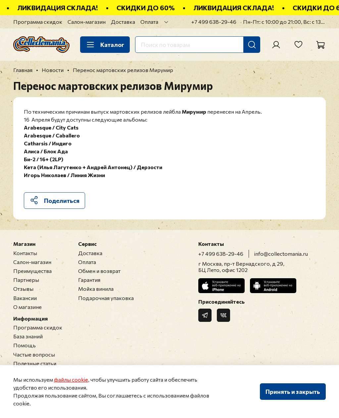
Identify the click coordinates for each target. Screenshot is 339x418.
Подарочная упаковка (106, 298)
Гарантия (89, 280)
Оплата (149, 22)
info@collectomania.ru (281, 253)
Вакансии (25, 298)
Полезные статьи (34, 363)
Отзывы (23, 288)
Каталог (105, 44)
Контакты (25, 253)
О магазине (27, 307)
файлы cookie (71, 379)
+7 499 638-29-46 (213, 22)
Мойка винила (96, 288)
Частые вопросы (34, 354)
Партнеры (26, 280)
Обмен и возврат (99, 271)
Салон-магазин (87, 22)
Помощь (24, 345)
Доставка (123, 22)
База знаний (28, 336)
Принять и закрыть (293, 391)
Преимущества (32, 271)
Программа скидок (37, 22)
